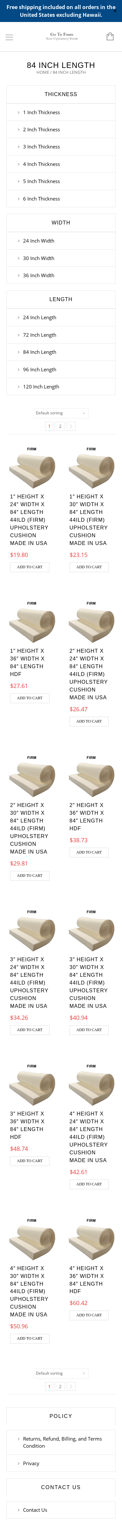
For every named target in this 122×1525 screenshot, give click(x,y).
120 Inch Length (41, 386)
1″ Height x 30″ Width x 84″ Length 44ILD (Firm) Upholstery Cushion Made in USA (89, 520)
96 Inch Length (39, 369)
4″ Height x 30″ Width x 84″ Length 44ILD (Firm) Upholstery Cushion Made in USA (29, 1292)
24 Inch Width (38, 240)
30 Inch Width (38, 258)
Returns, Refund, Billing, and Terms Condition (62, 1442)
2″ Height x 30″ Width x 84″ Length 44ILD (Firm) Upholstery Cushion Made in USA (29, 828)
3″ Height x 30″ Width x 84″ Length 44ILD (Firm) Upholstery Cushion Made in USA (89, 983)
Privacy (31, 1463)
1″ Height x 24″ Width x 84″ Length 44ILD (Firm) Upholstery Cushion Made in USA (29, 520)
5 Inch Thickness (41, 181)
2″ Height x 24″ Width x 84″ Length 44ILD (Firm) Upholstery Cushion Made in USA (89, 674)
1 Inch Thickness (41, 112)
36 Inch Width (38, 275)
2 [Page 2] (60, 426)
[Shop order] (61, 413)
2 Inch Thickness (41, 129)
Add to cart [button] (30, 567)
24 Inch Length (39, 317)
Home (42, 72)
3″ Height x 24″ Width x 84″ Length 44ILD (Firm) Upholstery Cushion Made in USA (29, 983)
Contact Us (35, 1510)
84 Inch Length (39, 352)
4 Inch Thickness (41, 164)
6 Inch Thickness (41, 198)
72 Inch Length (39, 335)
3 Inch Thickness (41, 146)
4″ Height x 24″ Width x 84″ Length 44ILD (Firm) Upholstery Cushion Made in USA (89, 1137)
